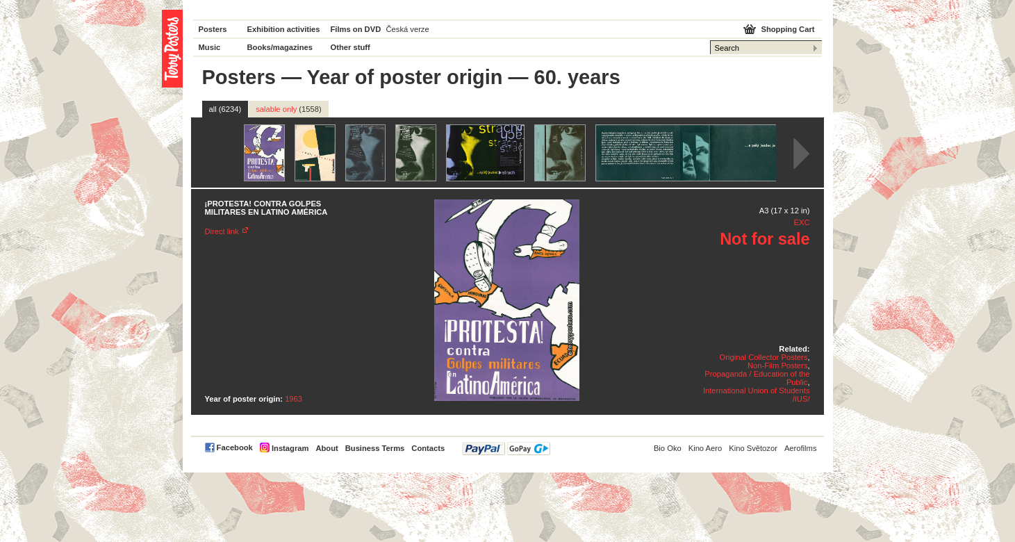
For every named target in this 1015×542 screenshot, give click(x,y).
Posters (213, 29)
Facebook (235, 447)
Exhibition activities (283, 29)
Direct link (222, 231)
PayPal (506, 448)
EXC (801, 222)
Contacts (428, 448)
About (326, 448)
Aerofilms (800, 448)
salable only (289, 109)
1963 (293, 399)
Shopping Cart (787, 29)
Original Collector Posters (764, 357)
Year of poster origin (404, 77)
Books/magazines (280, 47)
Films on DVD (356, 29)
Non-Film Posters (777, 365)
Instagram (290, 448)
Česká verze (407, 29)
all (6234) (225, 109)
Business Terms (375, 448)
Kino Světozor (753, 448)
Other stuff (350, 47)
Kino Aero (705, 448)
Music (210, 47)
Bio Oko (668, 448)
